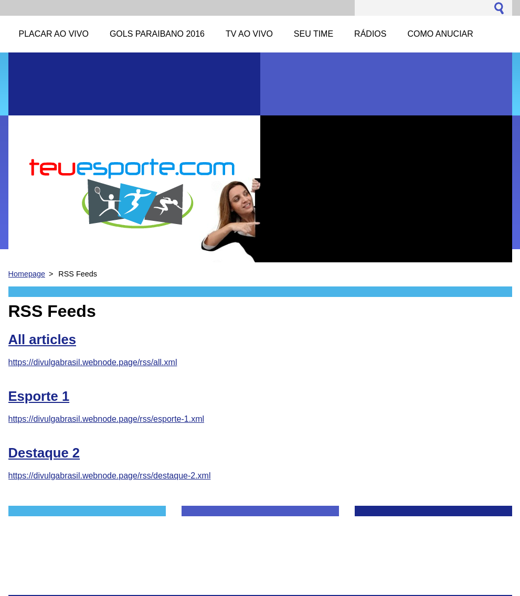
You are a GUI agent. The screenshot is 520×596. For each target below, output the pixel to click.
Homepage (26, 274)
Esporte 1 (39, 396)
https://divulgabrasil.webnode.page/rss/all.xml (92, 362)
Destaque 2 (44, 452)
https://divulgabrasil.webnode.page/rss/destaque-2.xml (109, 475)
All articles (42, 339)
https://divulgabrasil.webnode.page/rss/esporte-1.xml (106, 418)
